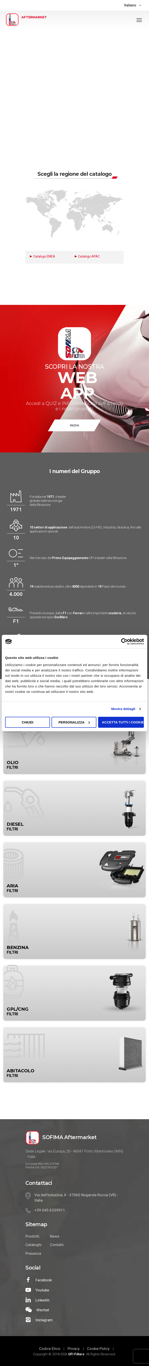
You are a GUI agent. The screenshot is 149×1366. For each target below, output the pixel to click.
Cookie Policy (98, 1348)
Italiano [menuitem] (130, 5)
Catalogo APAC (89, 256)
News (54, 1236)
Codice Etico (49, 1348)
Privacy (74, 1348)
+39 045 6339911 (49, 1210)
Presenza (33, 1253)
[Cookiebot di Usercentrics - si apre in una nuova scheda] (124, 641)
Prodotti (32, 1236)
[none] (132, 5)
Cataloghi (33, 1244)
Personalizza (74, 722)
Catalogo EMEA (44, 256)
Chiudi (27, 722)
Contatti (57, 1244)
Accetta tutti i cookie (123, 722)
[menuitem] (132, 5)
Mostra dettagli (123, 709)
